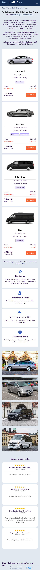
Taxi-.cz (12, 2)
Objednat (30, 95)
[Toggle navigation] (36, 3)
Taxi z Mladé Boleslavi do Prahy (18, 8)
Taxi (3, 8)
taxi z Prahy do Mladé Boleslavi (22, 15)
